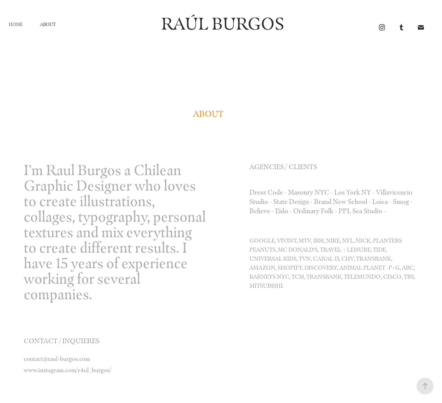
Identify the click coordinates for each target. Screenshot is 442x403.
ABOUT (48, 24)
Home (16, 24)
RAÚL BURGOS (212, 24)
